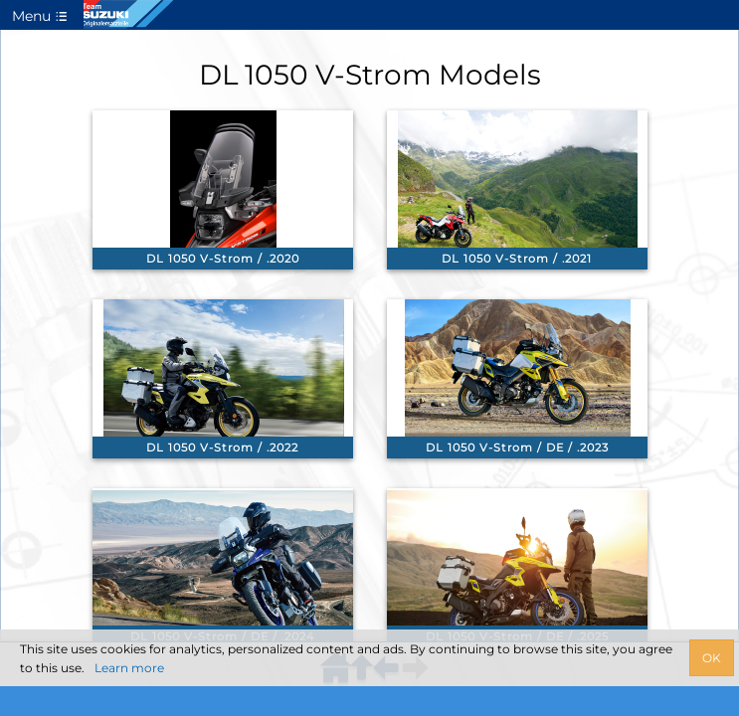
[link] (222, 189)
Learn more (129, 667)
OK (711, 657)
